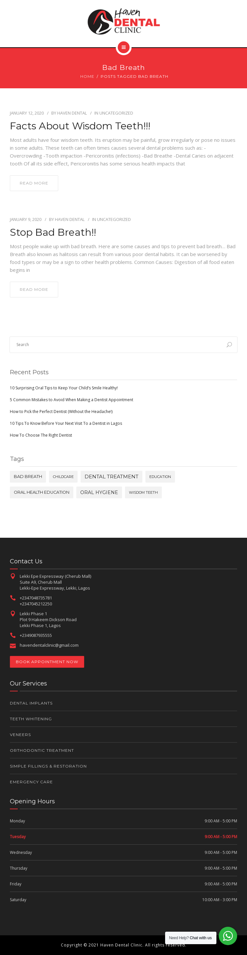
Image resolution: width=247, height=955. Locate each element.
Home (87, 76)
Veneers (20, 734)
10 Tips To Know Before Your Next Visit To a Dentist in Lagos (66, 423)
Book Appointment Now (47, 661)
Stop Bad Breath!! (53, 232)
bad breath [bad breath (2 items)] (28, 476)
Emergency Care (31, 781)
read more (34, 183)
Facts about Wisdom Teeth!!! (80, 126)
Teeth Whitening (31, 718)
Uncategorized (116, 113)
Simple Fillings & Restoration (48, 766)
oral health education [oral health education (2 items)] (41, 492)
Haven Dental (72, 113)
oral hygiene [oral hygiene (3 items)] (99, 492)
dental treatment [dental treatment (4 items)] (111, 476)
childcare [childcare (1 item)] (63, 476)
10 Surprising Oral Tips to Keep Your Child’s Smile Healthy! (64, 388)
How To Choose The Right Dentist (41, 435)
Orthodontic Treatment (42, 750)
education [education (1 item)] (160, 476)
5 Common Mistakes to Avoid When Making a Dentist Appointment (71, 399)
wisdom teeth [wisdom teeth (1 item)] (143, 492)
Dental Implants (31, 703)
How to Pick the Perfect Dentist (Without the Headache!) (61, 411)
